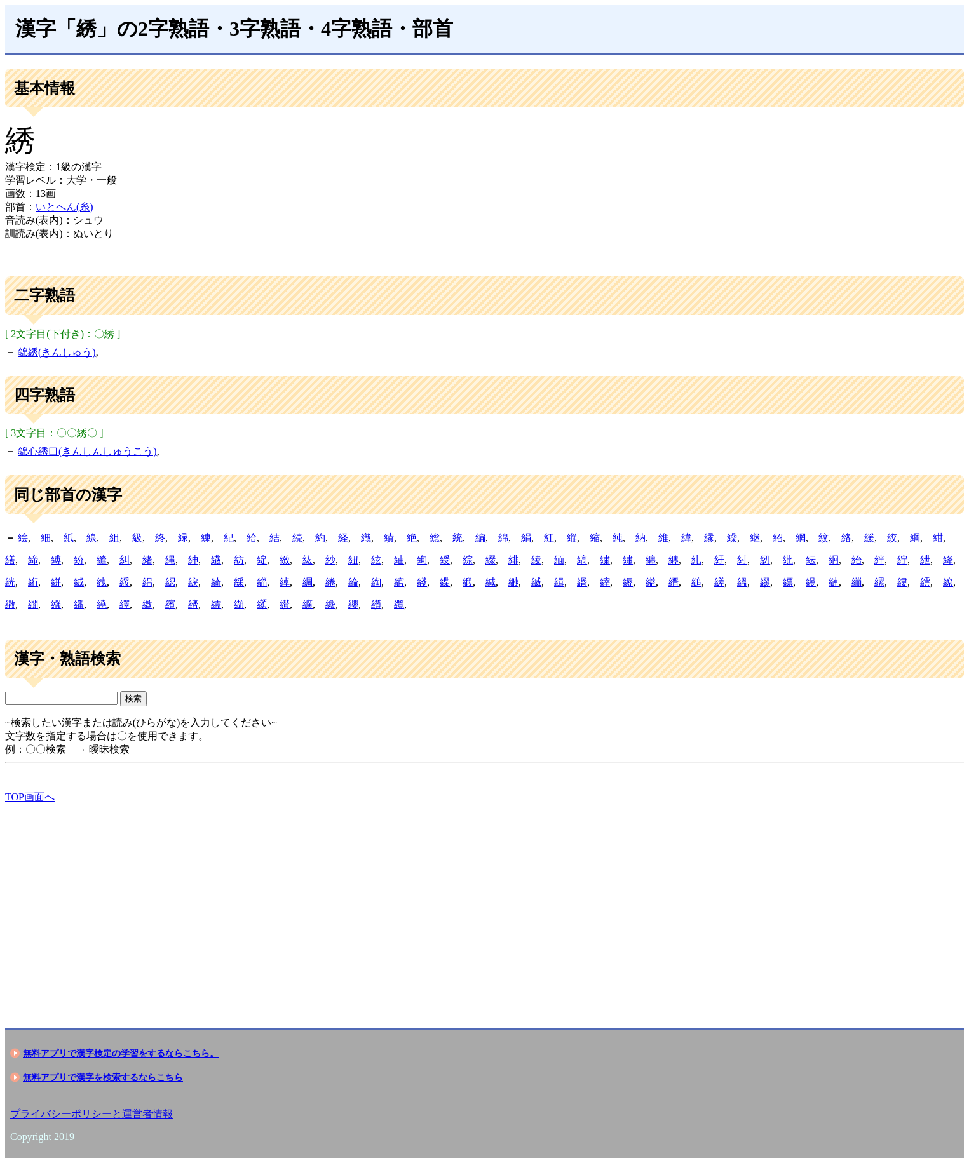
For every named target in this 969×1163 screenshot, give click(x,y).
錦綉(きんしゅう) (57, 352)
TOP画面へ (30, 796)
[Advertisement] (386, 904)
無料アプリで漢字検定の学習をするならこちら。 (121, 1053)
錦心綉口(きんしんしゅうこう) (87, 451)
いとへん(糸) (64, 206)
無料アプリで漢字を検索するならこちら (103, 1077)
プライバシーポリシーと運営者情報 (91, 1113)
